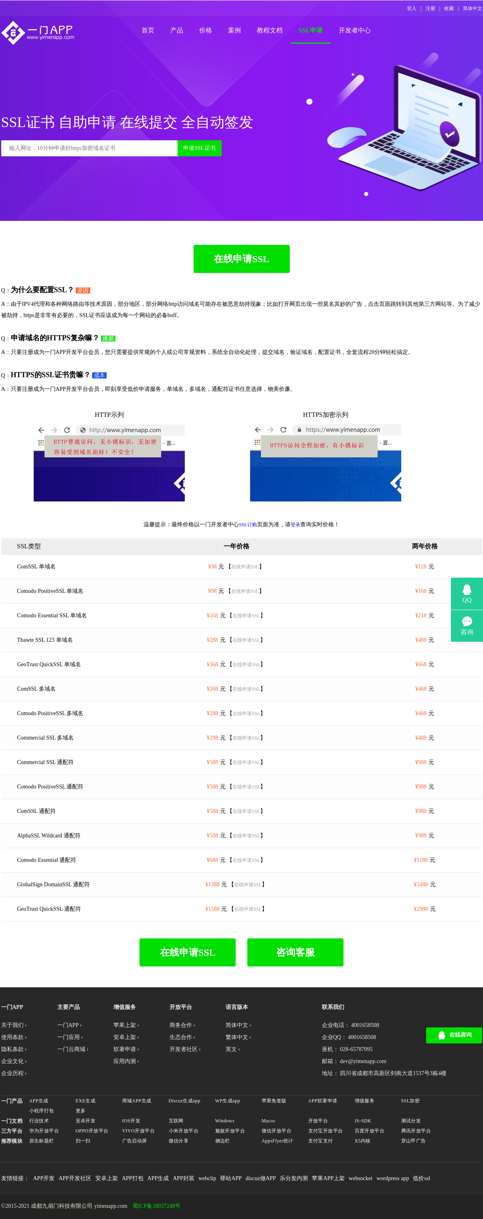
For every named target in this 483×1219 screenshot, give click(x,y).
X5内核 (363, 1141)
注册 (430, 8)
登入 (411, 8)
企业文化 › (14, 1061)
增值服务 (365, 1101)
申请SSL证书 (199, 148)
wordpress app (392, 1178)
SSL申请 (311, 30)
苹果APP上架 (328, 1178)
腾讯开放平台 (416, 1131)
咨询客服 (295, 952)
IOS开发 (131, 1121)
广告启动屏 (134, 1141)
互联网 (176, 1121)
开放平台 (318, 1121)
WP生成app (227, 1101)
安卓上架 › (126, 1037)
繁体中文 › (238, 1037)
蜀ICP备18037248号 (157, 1206)
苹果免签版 (274, 1101)
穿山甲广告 (413, 1141)
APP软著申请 (322, 1101)
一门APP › (69, 1025)
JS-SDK (363, 1121)
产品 (176, 30)
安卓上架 (106, 1178)
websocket (360, 1178)
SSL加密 (410, 1101)
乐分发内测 (294, 1178)
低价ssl (421, 1178)
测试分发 (411, 1121)
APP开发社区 (75, 1178)
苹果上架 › (126, 1025)
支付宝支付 (320, 1141)
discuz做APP (261, 1178)
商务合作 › (182, 1025)
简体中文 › (238, 1025)
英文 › (233, 1049)
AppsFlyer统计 (277, 1141)
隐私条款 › (14, 1049)
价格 (205, 30)
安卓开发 (86, 1121)
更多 (81, 1111)
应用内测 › (126, 1061)
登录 (295, 525)
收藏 (449, 8)
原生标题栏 (41, 1141)
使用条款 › (14, 1037)
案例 (234, 30)
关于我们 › (14, 1025)
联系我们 (333, 1007)
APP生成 (39, 1101)
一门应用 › (70, 1037)
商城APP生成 (137, 1101)
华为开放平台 (44, 1131)
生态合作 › (182, 1037)
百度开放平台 (370, 1131)
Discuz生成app (184, 1101)
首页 (147, 30)
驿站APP (231, 1178)
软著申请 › (126, 1049)
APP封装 (183, 1178)
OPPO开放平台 (92, 1131)
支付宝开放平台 (325, 1131)
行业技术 (39, 1121)
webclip (207, 1178)
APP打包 (132, 1178)
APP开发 (44, 1178)
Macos (268, 1121)
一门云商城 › (73, 1049)
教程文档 (270, 30)
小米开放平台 (184, 1131)
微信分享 (179, 1141)
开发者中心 (355, 30)
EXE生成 (85, 1101)
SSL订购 (248, 525)
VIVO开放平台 (138, 1131)
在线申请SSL (241, 259)
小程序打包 (41, 1111)
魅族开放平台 (230, 1131)
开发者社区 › (185, 1049)
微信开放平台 (277, 1131)
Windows (225, 1121)
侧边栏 (222, 1141)
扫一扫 (83, 1141)
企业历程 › (14, 1073)
